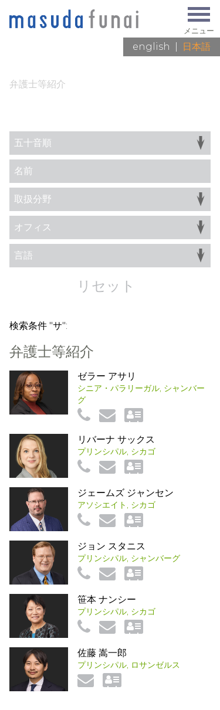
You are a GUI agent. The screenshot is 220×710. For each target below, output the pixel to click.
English (151, 46)
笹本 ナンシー (106, 599)
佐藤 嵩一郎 (102, 652)
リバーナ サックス (116, 439)
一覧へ (196, 119)
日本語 (196, 46)
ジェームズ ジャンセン (125, 492)
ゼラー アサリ (106, 376)
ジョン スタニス (111, 546)
